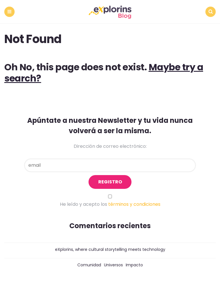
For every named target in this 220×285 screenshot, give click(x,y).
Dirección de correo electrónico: (110, 146)
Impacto (134, 265)
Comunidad (89, 265)
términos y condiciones (134, 204)
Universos (113, 265)
